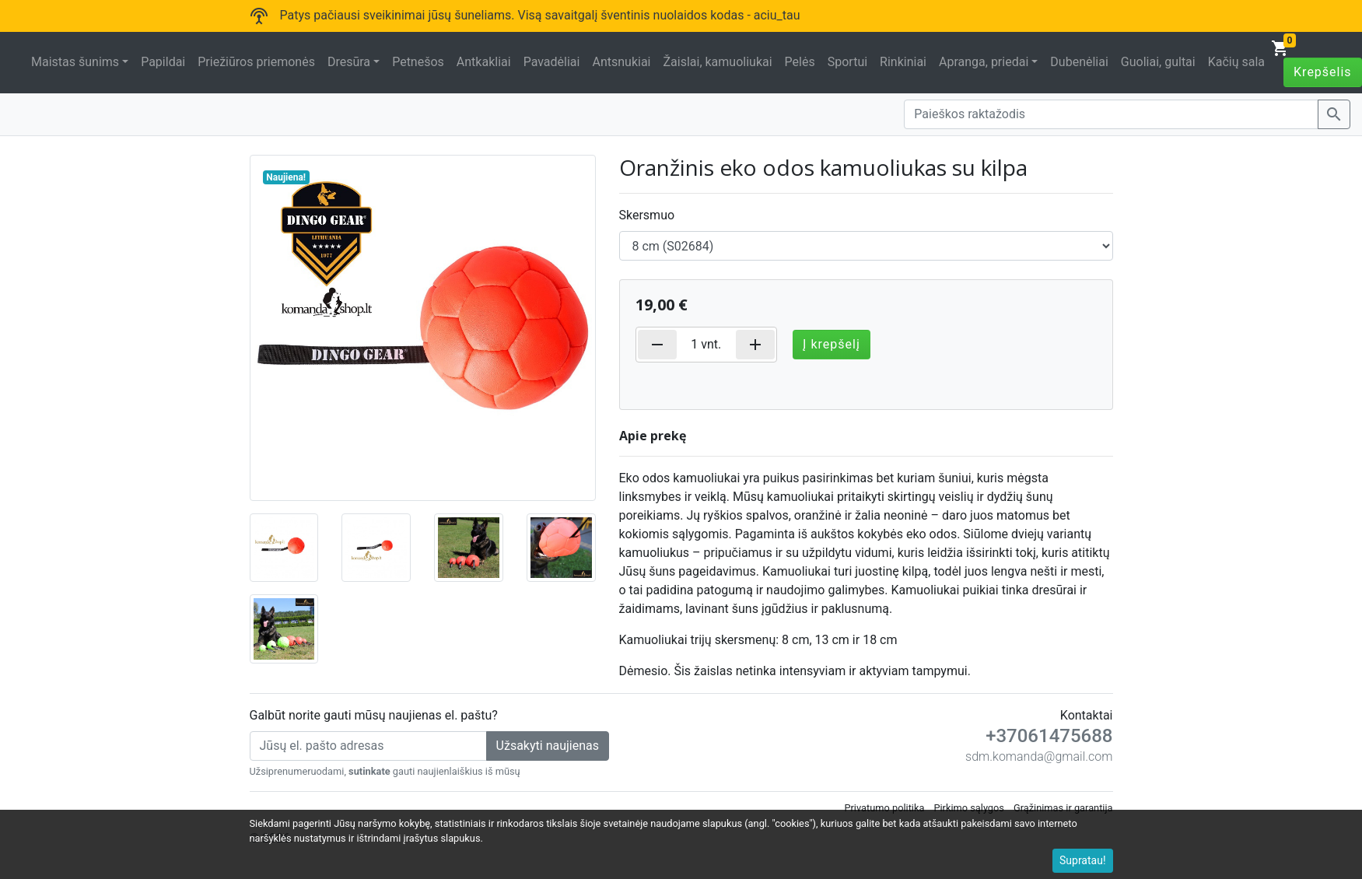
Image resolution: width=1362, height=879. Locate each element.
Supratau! (1082, 860)
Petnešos (418, 61)
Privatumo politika (884, 808)
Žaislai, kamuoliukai (717, 61)
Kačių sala (1236, 61)
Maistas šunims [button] (75, 61)
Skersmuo (647, 215)
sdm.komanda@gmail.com (1038, 756)
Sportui (847, 61)
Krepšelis (1323, 72)
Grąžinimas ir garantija (1063, 808)
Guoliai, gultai (1158, 61)
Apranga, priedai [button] (983, 61)
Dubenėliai (1079, 61)
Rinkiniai (903, 61)
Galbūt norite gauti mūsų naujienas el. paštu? (374, 715)
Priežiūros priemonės (256, 61)
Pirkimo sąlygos (968, 808)
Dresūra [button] (348, 61)
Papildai (163, 61)
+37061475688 (1049, 736)
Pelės (800, 61)
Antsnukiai (621, 61)
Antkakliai (484, 61)
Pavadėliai (551, 61)
